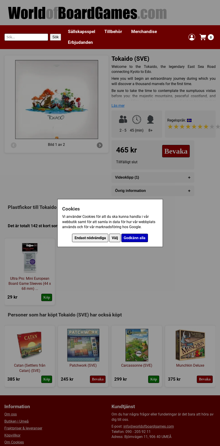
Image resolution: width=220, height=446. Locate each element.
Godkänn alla (134, 238)
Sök (55, 37)
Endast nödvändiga (90, 238)
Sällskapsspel (81, 31)
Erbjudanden (80, 42)
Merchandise (144, 31)
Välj (115, 238)
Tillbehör (113, 31)
